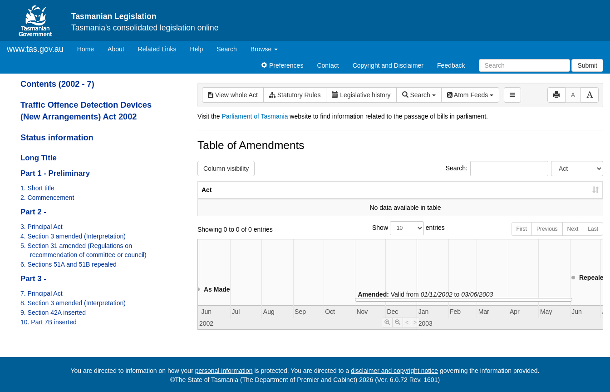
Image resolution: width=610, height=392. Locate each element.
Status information (56, 137)
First (522, 238)
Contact (328, 65)
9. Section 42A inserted (53, 312)
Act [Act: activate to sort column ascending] (207, 199)
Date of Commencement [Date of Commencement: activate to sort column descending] (555, 194)
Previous (547, 238)
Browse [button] (264, 49)
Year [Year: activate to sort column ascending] (493, 199)
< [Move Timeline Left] (406, 331)
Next (573, 238)
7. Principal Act (41, 293)
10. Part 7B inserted (48, 322)
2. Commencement (47, 197)
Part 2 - (33, 212)
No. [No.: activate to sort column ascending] (451, 199)
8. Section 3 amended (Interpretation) (73, 303)
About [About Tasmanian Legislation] (116, 49)
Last (593, 238)
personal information (224, 370)
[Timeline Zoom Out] (397, 332)
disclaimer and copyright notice (394, 370)
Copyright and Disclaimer (388, 65)
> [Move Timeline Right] (415, 331)
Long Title (38, 158)
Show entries (400, 237)
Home (89, 48)
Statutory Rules (295, 95)
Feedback (451, 65)
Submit (587, 65)
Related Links (157, 49)
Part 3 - (33, 278)
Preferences (282, 65)
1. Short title (37, 188)
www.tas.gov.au (35, 49)
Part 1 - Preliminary (55, 173)
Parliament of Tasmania (254, 116)
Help (196, 49)
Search (226, 49)
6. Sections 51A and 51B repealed (68, 264)
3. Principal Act (41, 226)
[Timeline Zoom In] (387, 332)
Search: (497, 168)
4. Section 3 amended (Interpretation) (73, 236)
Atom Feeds (470, 95)
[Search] (524, 65)
